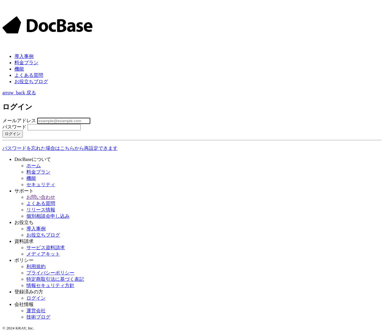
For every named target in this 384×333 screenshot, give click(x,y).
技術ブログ (38, 316)
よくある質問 (28, 75)
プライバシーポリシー (50, 272)
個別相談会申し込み (48, 216)
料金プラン (38, 171)
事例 (24, 56)
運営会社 (36, 310)
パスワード (14, 126)
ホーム (33, 165)
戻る (19, 92)
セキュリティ (40, 184)
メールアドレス (19, 120)
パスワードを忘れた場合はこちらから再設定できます (60, 148)
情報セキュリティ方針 (50, 285)
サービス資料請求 (45, 247)
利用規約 (36, 266)
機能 (19, 68)
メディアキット (43, 253)
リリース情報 (40, 209)
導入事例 (36, 228)
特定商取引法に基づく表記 (55, 279)
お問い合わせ (40, 197)
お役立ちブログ (31, 81)
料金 (26, 62)
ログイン (36, 298)
